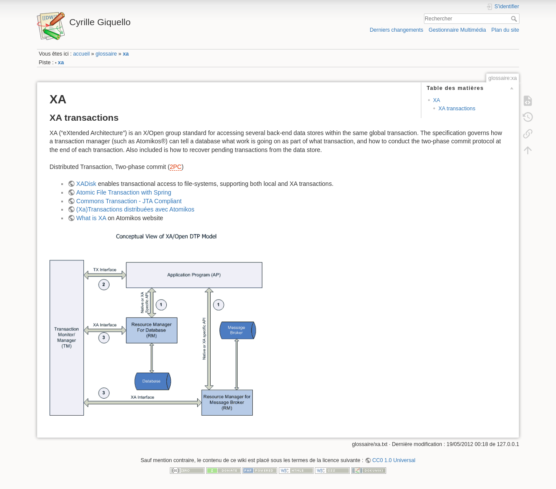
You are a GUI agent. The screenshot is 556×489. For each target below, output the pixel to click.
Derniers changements (396, 30)
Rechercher (515, 19)
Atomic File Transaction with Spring (124, 192)
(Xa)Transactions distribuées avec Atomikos (135, 209)
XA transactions (456, 109)
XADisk (86, 183)
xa (126, 54)
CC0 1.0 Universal (393, 460)
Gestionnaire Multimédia (457, 30)
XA (436, 100)
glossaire (106, 54)
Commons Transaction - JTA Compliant (129, 201)
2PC (176, 166)
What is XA (91, 218)
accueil (81, 54)
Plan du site (505, 30)
